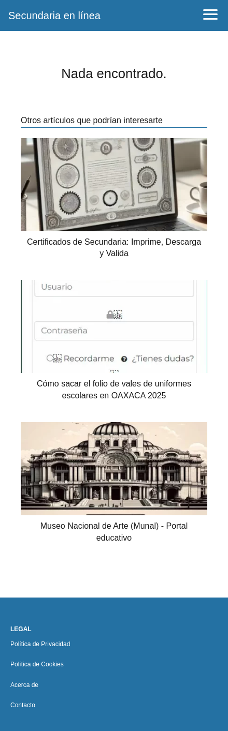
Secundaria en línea (54, 15)
